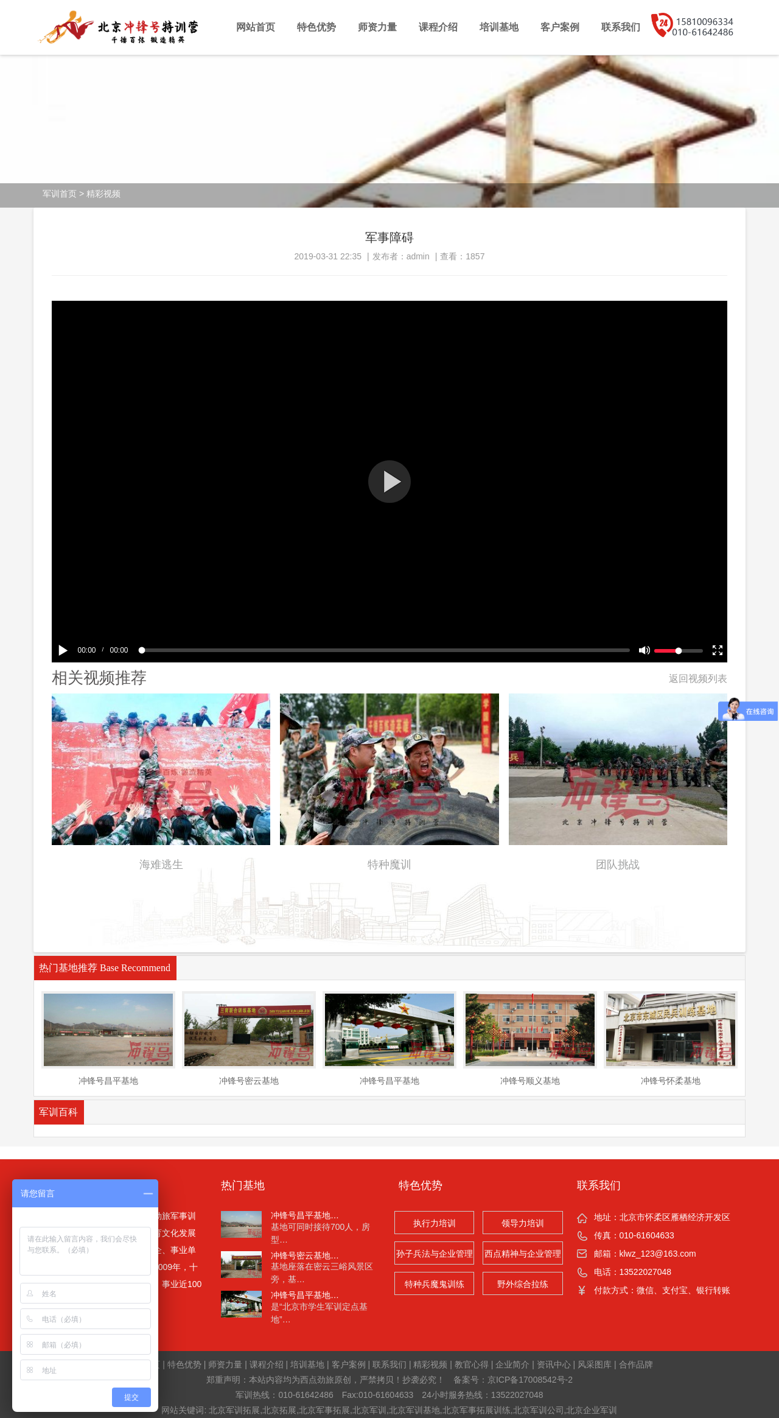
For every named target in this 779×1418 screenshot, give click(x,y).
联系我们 (620, 27)
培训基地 (499, 27)
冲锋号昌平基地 (108, 1081)
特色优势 (316, 27)
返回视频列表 (698, 678)
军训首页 (60, 193)
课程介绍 (438, 27)
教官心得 (472, 1364)
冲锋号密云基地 (249, 1081)
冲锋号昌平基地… (305, 1215)
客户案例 (559, 27)
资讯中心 (554, 1364)
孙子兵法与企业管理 (434, 1253)
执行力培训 (434, 1223)
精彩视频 (103, 193)
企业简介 (512, 1364)
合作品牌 (636, 1364)
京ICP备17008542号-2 (530, 1380)
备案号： (470, 1380)
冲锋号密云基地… (305, 1255)
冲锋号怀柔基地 (670, 1081)
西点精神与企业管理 (522, 1253)
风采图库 (595, 1364)
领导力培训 (522, 1223)
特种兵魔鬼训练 (434, 1284)
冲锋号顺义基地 (530, 1081)
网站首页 (255, 27)
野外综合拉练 (522, 1284)
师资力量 (377, 27)
